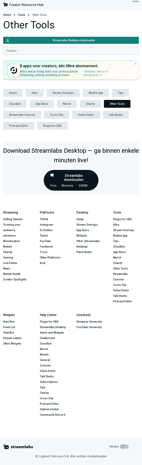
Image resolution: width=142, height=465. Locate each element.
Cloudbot (15, 103)
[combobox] (71, 51)
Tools (21, 14)
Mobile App (96, 92)
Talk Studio (116, 114)
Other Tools (117, 103)
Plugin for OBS (52, 125)
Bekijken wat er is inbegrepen (95, 73)
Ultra (35, 92)
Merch (67, 103)
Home (7, 14)
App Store (42, 103)
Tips (120, 92)
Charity (90, 103)
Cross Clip (56, 114)
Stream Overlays (63, 92)
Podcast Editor (18, 125)
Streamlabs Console (22, 114)
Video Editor (86, 114)
